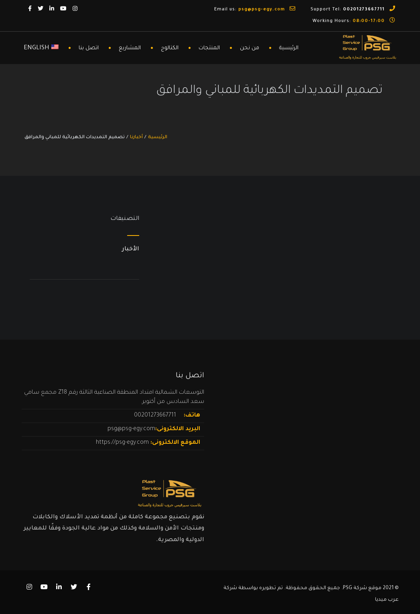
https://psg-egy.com (123, 443)
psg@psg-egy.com (131, 429)
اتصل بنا (89, 48)
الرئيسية (288, 48)
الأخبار (130, 249)
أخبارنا (136, 137)
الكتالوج (170, 48)
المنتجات (209, 48)
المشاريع (130, 48)
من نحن (249, 48)
